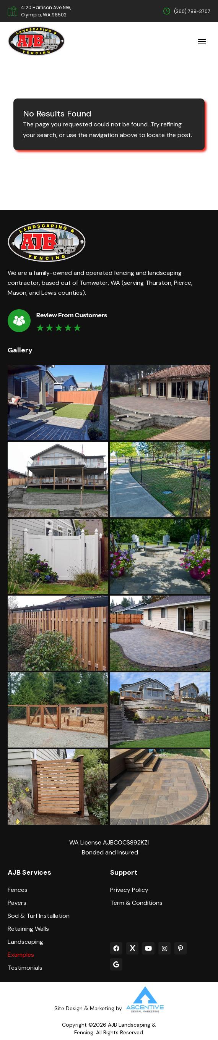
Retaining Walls (28, 929)
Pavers (17, 903)
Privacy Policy (129, 890)
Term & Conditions (136, 903)
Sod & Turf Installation (39, 916)
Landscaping (25, 942)
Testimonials (25, 968)
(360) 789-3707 (192, 11)
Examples (21, 955)
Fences (18, 890)
